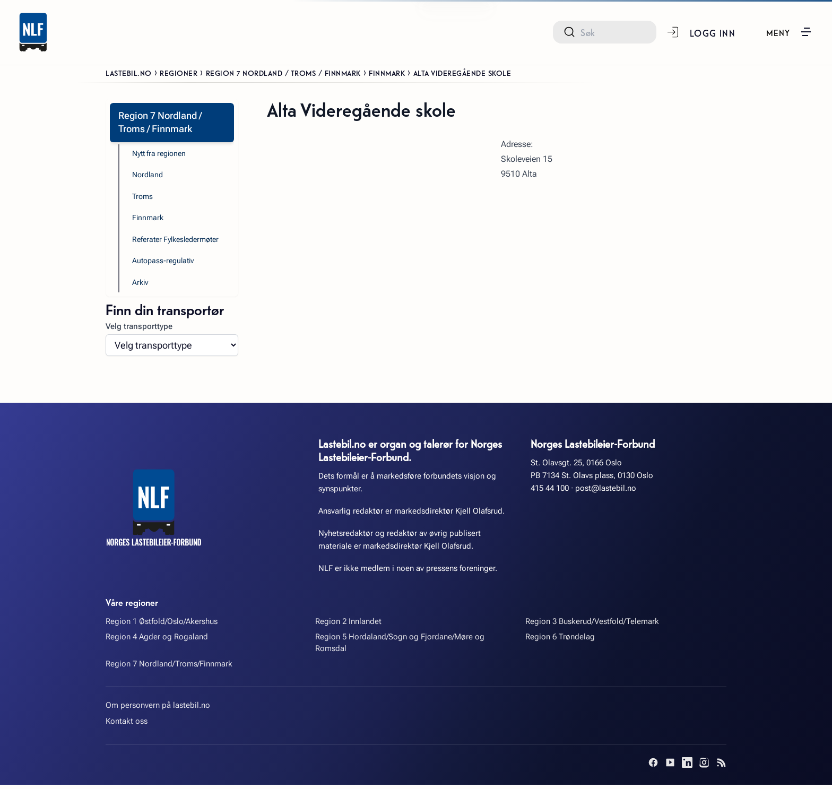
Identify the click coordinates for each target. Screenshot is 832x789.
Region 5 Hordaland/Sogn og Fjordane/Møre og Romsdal (399, 646)
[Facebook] (653, 766)
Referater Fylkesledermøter (180, 242)
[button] (788, 32)
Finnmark (387, 72)
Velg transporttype (139, 330)
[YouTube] (670, 766)
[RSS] (721, 766)
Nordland (149, 176)
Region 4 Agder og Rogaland (157, 641)
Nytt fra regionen (162, 154)
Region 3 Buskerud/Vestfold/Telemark (592, 625)
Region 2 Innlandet (348, 625)
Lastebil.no (129, 72)
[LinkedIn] (687, 766)
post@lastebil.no (605, 492)
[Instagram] (704, 766)
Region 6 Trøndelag (560, 641)
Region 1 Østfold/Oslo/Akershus (162, 625)
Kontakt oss (127, 725)
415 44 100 (550, 492)
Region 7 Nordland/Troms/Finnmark (169, 667)
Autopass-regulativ (165, 264)
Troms (143, 198)
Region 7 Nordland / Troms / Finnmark (283, 72)
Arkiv (141, 286)
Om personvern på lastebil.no (158, 709)
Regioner (178, 72)
